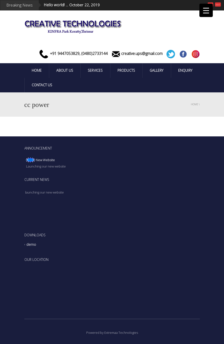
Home (37, 70)
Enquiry (185, 70)
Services (95, 70)
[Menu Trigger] (206, 10)
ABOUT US (64, 70)
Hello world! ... (56, 5)
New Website (45, 160)
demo (31, 244)
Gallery (156, 70)
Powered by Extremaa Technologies (112, 332)
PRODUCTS (126, 70)
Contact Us (42, 85)
